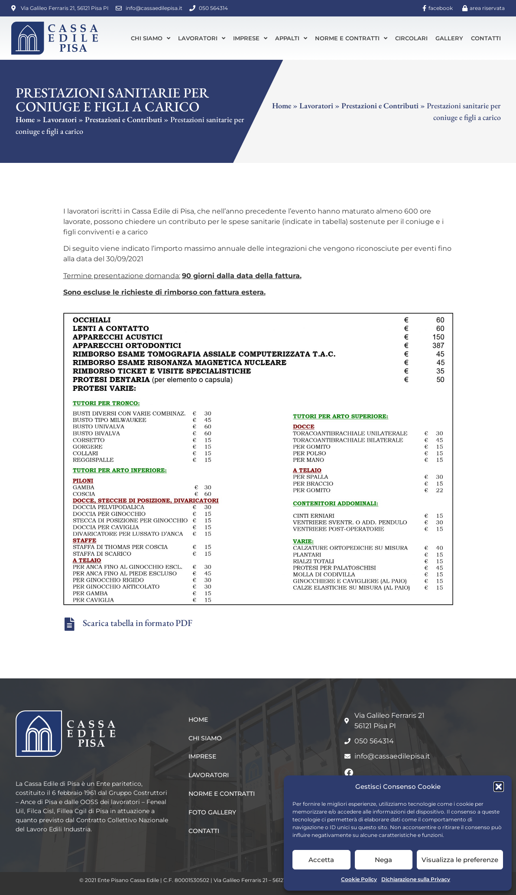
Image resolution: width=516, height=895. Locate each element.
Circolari (411, 38)
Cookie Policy (359, 879)
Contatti (486, 38)
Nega (383, 860)
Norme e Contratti (351, 38)
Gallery (449, 38)
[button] (498, 786)
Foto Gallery (212, 812)
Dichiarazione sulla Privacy (415, 879)
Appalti (291, 38)
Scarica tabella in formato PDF (137, 623)
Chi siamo (150, 38)
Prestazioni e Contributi (123, 119)
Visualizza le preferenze (460, 860)
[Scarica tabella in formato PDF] (69, 624)
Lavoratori (201, 38)
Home (25, 119)
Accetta (321, 860)
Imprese (250, 38)
